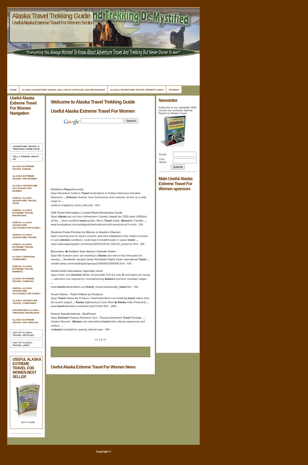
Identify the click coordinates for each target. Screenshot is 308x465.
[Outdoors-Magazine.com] (67, 189)
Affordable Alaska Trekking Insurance (25, 311)
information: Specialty (77, 270)
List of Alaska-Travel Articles (23, 333)
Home (13, 89)
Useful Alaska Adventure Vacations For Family (26, 225)
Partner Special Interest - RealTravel (73, 313)
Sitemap (174, 89)
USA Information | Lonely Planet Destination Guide (86, 212)
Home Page (26, 147)
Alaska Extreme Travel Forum (23, 167)
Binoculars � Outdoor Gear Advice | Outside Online (83, 251)
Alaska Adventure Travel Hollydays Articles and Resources (63, 89)
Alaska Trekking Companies (23, 258)
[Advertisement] (102, 71)
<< (97, 339)
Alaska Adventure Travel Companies (24, 301)
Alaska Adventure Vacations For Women (24, 188)
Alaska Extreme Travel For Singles (25, 321)
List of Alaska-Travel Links (23, 344)
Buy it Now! (28, 422)
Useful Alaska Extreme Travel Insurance (23, 213)
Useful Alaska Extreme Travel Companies (23, 247)
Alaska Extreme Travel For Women (24, 177)
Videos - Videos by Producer (77, 294)
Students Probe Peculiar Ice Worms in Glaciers (86, 232)
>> (104, 339)
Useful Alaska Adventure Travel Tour (24, 200)
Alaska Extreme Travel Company (23, 279)
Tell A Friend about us (26, 157)
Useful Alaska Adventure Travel (24, 236)
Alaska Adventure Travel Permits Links (137, 89)
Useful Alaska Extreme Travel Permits (23, 269)
